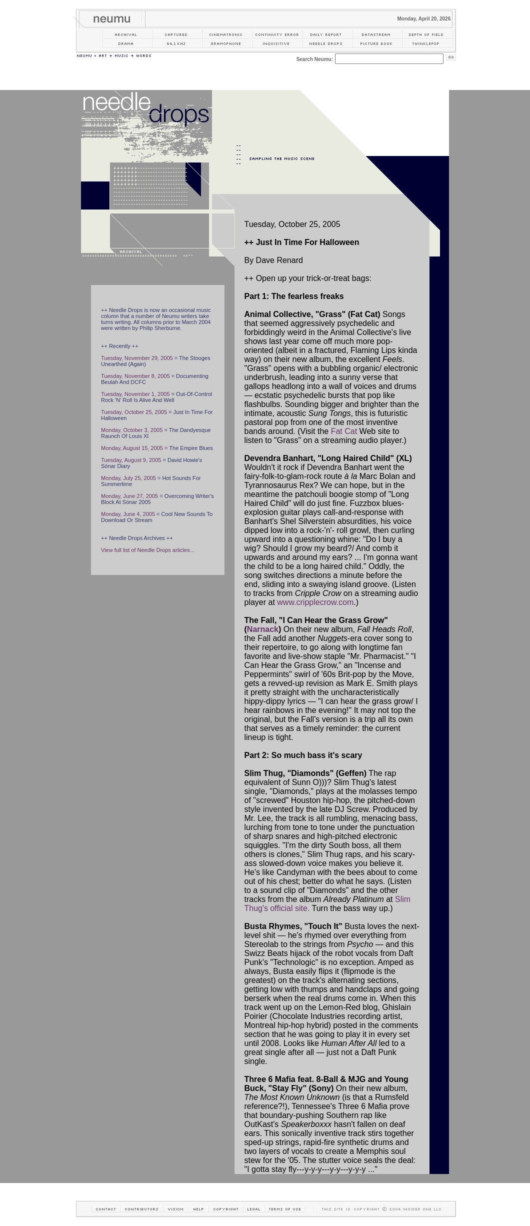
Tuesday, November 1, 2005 (135, 394)
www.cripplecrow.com (315, 602)
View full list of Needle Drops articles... (147, 550)
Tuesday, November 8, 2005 (135, 376)
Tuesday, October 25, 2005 (134, 412)
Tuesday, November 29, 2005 (137, 358)
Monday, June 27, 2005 (129, 496)
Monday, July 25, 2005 (128, 478)
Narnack (262, 629)
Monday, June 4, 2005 (128, 514)
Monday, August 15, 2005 (132, 448)
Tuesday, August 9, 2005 (131, 460)
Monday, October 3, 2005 (131, 430)
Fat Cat (344, 431)
